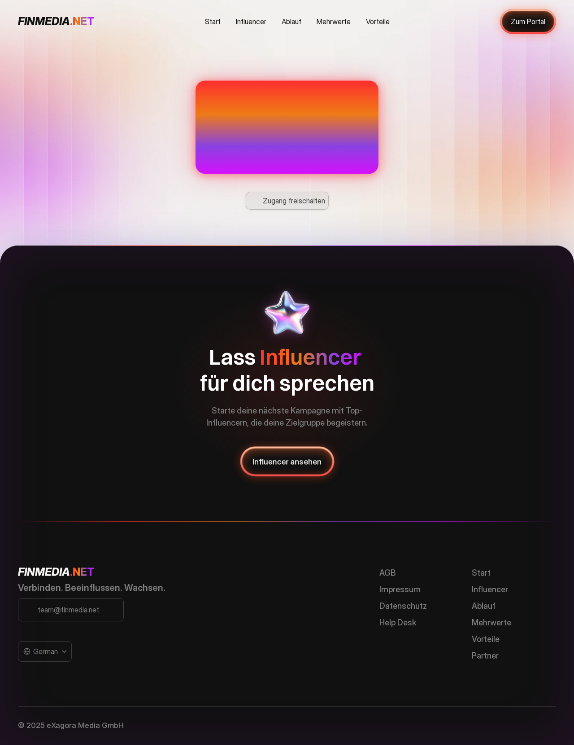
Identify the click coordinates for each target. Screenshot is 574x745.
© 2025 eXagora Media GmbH (71, 725)
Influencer (490, 589)
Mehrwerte (491, 622)
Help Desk (397, 622)
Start (481, 572)
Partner (485, 655)
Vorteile (486, 639)
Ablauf (484, 606)
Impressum (400, 589)
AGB (387, 572)
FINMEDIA (44, 571)
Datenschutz (403, 606)
